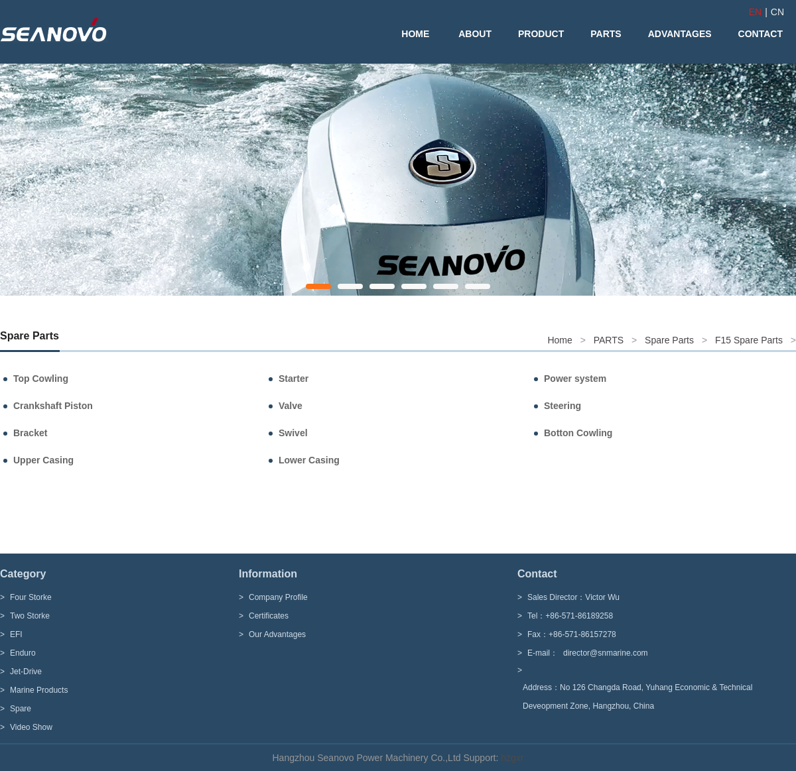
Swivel (293, 433)
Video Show (31, 727)
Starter (293, 378)
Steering (562, 405)
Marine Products (39, 690)
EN (755, 12)
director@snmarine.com (605, 653)
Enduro (23, 653)
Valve (290, 405)
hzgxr (510, 757)
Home (559, 340)
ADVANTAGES (680, 34)
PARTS (605, 34)
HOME (415, 34)
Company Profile (278, 597)
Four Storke (31, 597)
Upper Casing (43, 460)
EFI (16, 634)
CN (777, 12)
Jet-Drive (26, 671)
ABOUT (475, 34)
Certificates (269, 616)
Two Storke (30, 616)
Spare (20, 708)
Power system (575, 378)
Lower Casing (309, 460)
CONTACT (760, 34)
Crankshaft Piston (53, 405)
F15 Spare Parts (749, 340)
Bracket (30, 433)
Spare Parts (669, 340)
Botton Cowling (578, 433)
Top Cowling (40, 378)
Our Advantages (277, 634)
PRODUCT (541, 34)
